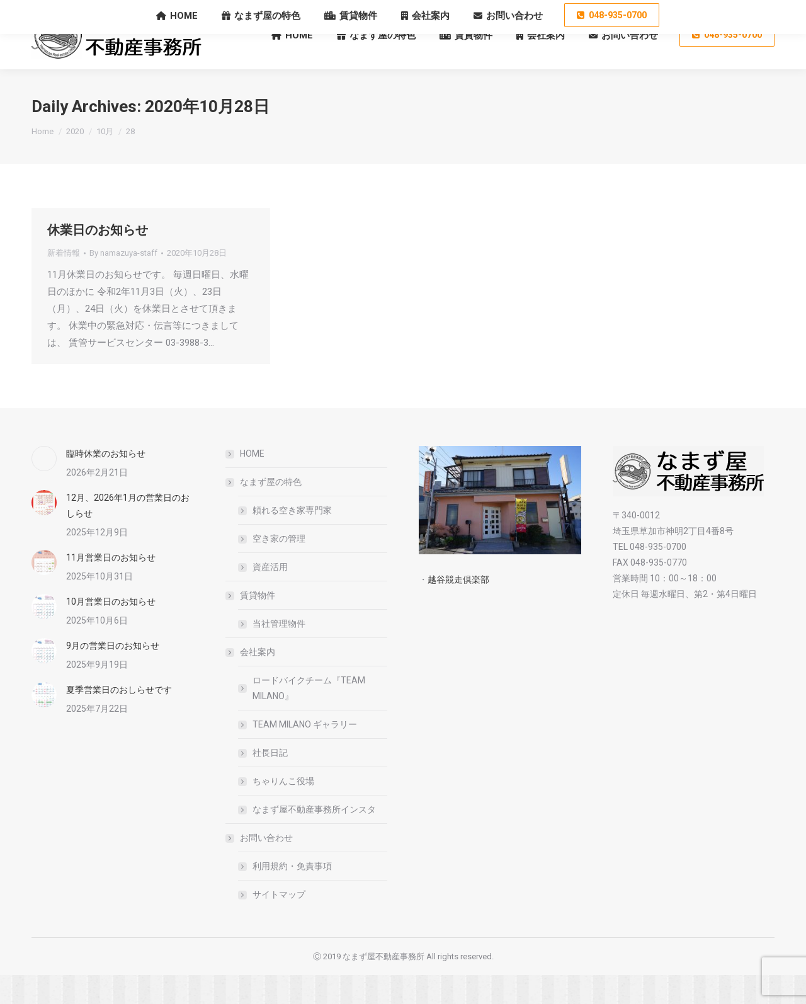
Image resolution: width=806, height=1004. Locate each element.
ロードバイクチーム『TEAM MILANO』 (309, 717)
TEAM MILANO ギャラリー (305, 753)
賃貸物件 (251, 624)
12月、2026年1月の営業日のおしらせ (128, 534)
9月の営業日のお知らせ (112, 675)
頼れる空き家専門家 (292, 539)
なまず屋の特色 (264, 511)
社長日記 (270, 782)
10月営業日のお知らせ (111, 630)
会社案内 (251, 681)
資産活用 (270, 596)
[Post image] (44, 487)
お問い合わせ (260, 867)
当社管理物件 (279, 652)
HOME (252, 482)
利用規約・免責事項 (292, 895)
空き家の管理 (279, 567)
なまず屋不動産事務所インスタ (314, 838)
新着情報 (63, 282)
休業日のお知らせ (97, 258)
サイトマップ (279, 923)
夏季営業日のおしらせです (119, 719)
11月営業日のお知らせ (111, 586)
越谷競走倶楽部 (458, 608)
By (123, 282)
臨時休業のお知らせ (105, 482)
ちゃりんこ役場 (283, 810)
